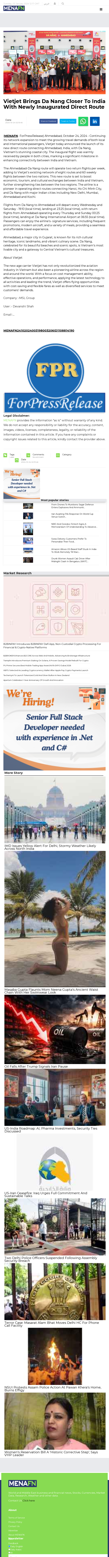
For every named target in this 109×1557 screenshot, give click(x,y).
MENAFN (11, 141)
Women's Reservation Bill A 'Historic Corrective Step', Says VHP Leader (51, 1458)
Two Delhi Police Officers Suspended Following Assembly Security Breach (50, 1264)
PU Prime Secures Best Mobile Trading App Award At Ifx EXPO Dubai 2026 (37, 671)
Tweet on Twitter (68, 126)
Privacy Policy (15, 1526)
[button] (55, 3)
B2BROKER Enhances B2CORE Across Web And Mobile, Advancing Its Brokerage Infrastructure (46, 661)
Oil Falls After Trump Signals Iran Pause (36, 1072)
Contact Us (13, 1531)
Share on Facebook (48, 126)
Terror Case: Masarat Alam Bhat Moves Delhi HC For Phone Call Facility (51, 1329)
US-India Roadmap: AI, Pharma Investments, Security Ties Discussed (50, 1134)
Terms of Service (16, 1522)
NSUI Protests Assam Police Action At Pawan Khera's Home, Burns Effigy (52, 1393)
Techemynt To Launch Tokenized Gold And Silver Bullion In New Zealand (36, 680)
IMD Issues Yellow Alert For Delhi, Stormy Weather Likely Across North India (50, 852)
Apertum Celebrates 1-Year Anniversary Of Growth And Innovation (33, 685)
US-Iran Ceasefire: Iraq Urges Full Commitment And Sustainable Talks (45, 1199)
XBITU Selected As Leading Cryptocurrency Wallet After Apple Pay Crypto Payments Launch (45, 676)
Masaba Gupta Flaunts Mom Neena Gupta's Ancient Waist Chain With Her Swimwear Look (51, 996)
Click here (29, 1505)
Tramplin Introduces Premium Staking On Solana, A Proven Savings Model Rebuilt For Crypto (46, 666)
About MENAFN (16, 1539)
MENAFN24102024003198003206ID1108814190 (38, 335)
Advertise (13, 1535)
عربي (47, 3)
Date (8, 125)
